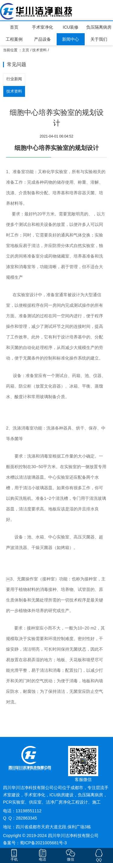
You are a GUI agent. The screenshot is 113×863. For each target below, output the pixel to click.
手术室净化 (42, 27)
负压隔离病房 (98, 27)
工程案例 (14, 39)
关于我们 (98, 39)
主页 (25, 50)
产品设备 (42, 39)
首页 (14, 27)
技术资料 (39, 50)
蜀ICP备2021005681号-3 (43, 842)
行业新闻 (14, 79)
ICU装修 (70, 27)
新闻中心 (70, 39)
